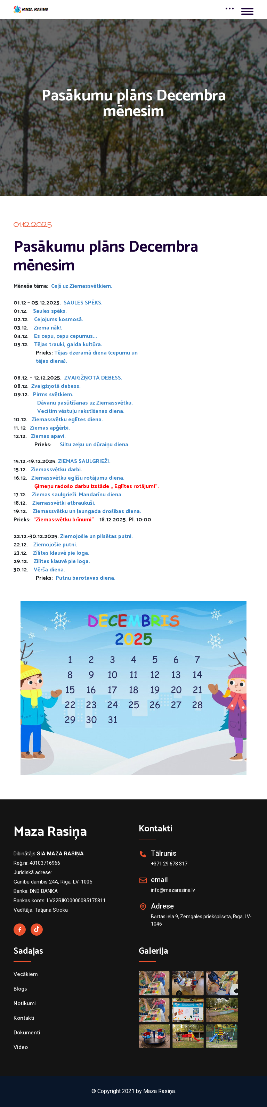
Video (21, 1047)
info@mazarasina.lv (173, 890)
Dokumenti (27, 1033)
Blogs (20, 989)
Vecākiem (26, 974)
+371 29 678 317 (169, 863)
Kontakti (24, 1018)
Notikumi (25, 1004)
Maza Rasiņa (50, 832)
